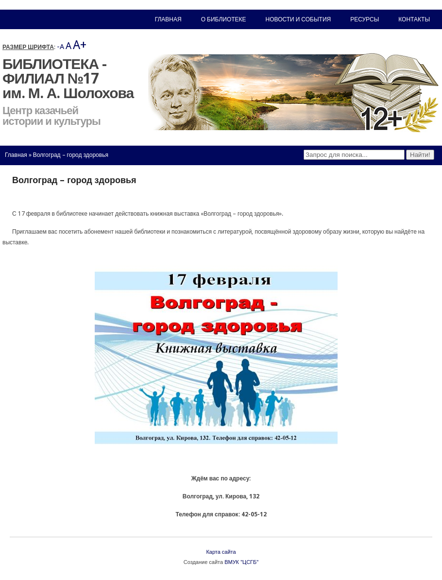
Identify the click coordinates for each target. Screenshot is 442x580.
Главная (16, 155)
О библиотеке (223, 19)
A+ (79, 45)
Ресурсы (364, 19)
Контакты (414, 19)
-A (60, 46)
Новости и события (298, 19)
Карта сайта (221, 552)
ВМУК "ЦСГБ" (241, 562)
